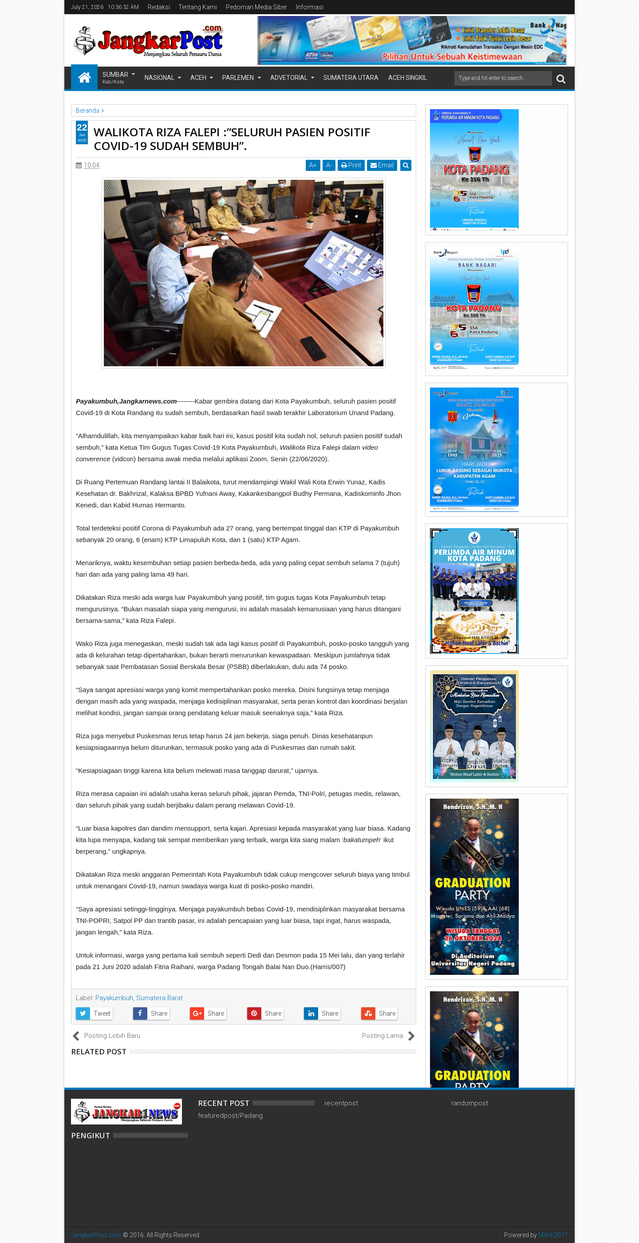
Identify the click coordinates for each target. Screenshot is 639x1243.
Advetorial (289, 77)
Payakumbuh (114, 998)
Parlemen (238, 77)
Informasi (309, 7)
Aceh (198, 77)
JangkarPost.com (96, 1235)
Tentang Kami (197, 7)
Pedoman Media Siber (256, 7)
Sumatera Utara (351, 77)
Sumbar (115, 78)
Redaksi (159, 7)
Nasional (159, 77)
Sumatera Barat (159, 998)
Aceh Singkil (407, 77)
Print (351, 165)
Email (382, 165)
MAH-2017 (553, 1235)
